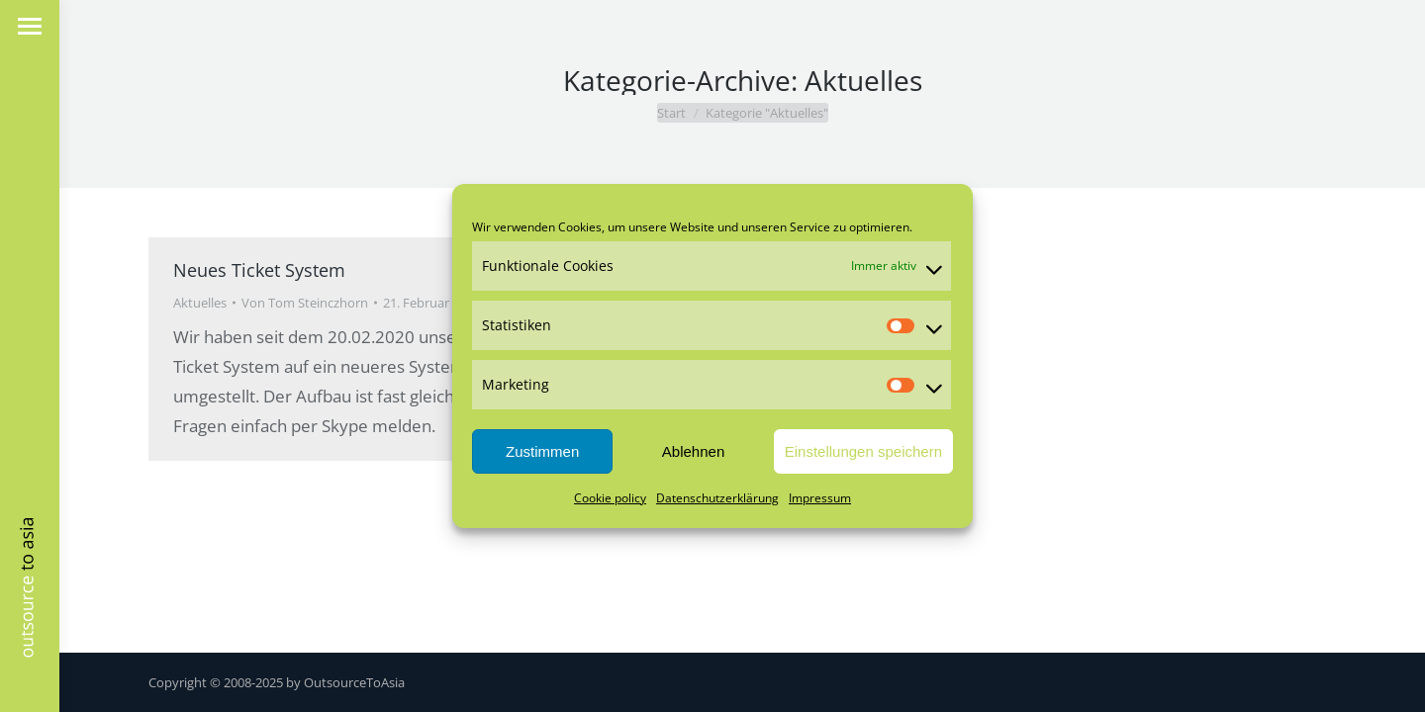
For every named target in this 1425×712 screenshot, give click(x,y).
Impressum (820, 498)
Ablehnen (693, 451)
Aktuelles (200, 303)
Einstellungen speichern (863, 451)
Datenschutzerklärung (717, 498)
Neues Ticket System (259, 270)
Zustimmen (542, 451)
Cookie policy (610, 498)
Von (304, 303)
